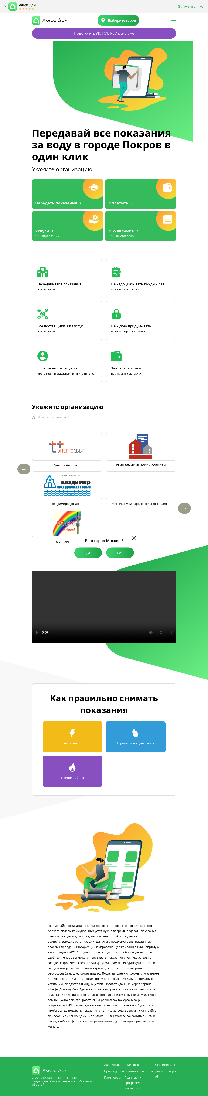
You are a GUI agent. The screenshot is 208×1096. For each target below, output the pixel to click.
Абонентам (112, 1065)
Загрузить (187, 6)
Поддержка (132, 1065)
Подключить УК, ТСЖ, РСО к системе (104, 33)
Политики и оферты (138, 1071)
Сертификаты (165, 1065)
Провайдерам (114, 1071)
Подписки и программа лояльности (132, 1082)
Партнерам (112, 1077)
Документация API (165, 1073)
